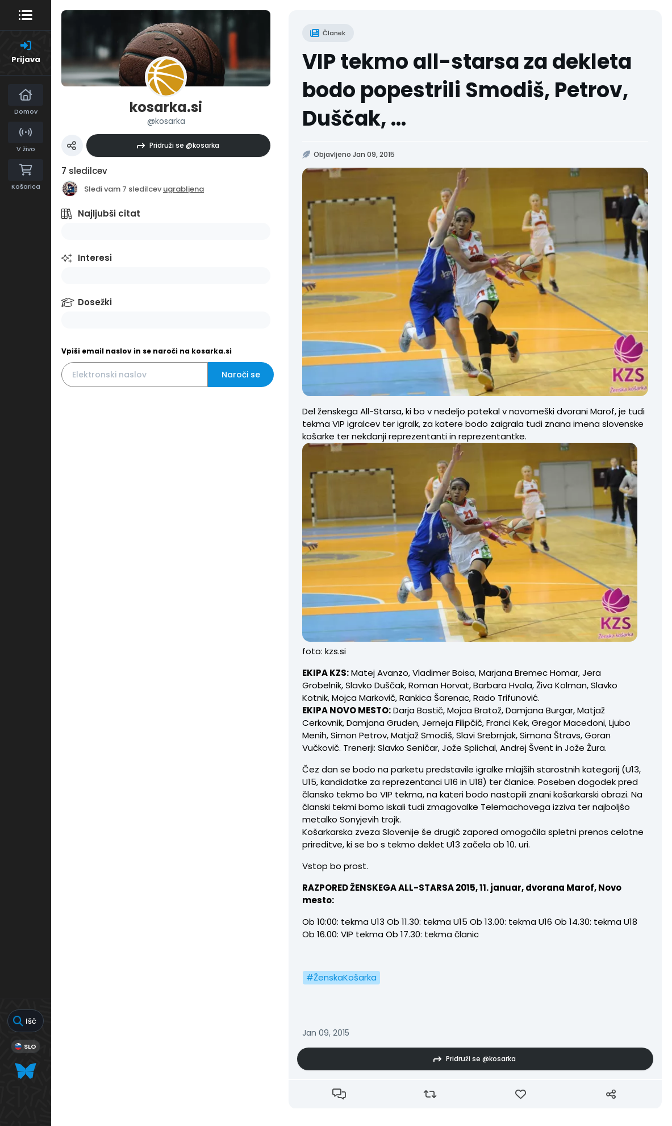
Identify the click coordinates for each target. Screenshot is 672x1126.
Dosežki (95, 302)
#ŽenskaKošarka (341, 977)
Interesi (95, 258)
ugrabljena (183, 189)
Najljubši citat (109, 213)
